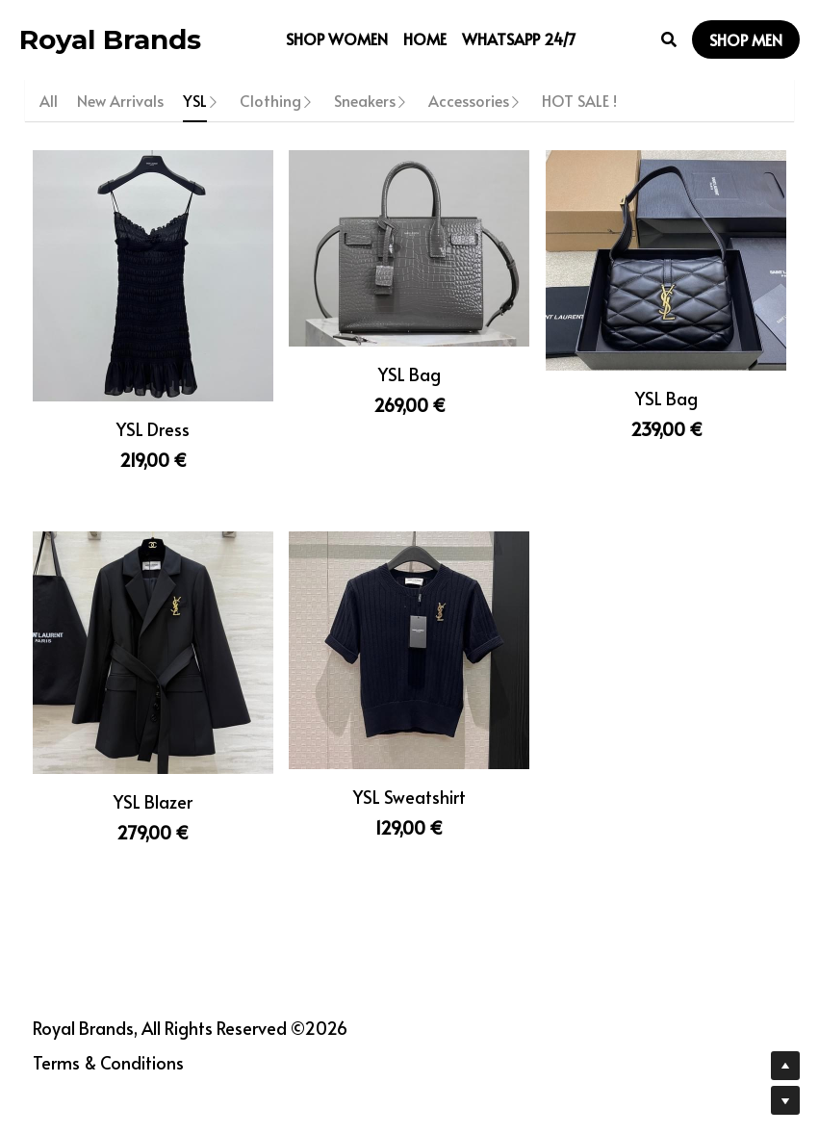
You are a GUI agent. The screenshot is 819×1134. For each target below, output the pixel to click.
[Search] (669, 39)
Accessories (468, 100)
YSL (195, 100)
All (48, 100)
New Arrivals (120, 100)
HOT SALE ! (579, 100)
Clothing (270, 100)
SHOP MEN (745, 39)
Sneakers (365, 100)
